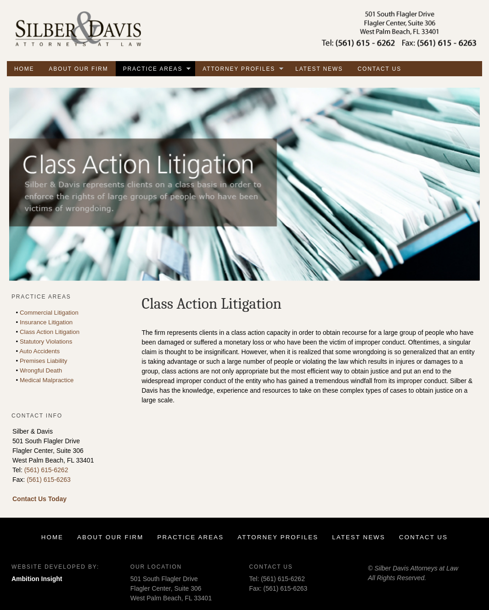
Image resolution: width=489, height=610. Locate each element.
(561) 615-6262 (46, 470)
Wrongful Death (41, 370)
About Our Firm (78, 69)
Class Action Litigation (49, 331)
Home (24, 69)
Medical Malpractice (47, 380)
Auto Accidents (39, 351)
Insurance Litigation (46, 322)
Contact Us (379, 69)
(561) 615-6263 (49, 479)
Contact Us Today (39, 499)
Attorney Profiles (242, 70)
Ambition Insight (36, 578)
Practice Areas (157, 70)
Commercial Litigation (49, 312)
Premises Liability (43, 360)
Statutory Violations (46, 341)
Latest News (319, 69)
